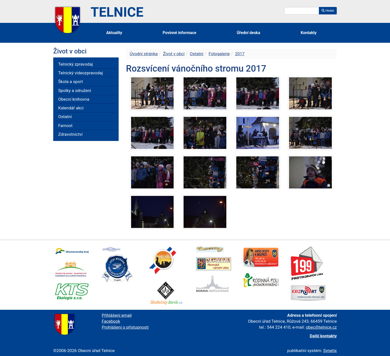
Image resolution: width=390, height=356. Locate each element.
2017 (239, 53)
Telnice (117, 12)
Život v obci (174, 53)
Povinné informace (179, 32)
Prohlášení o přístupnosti (125, 327)
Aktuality (114, 32)
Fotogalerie (219, 53)
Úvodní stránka (144, 53)
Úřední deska (248, 32)
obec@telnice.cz (321, 327)
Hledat (328, 10)
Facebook (111, 321)
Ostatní (196, 53)
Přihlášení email (117, 315)
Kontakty (309, 32)
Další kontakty (323, 335)
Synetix (330, 350)
